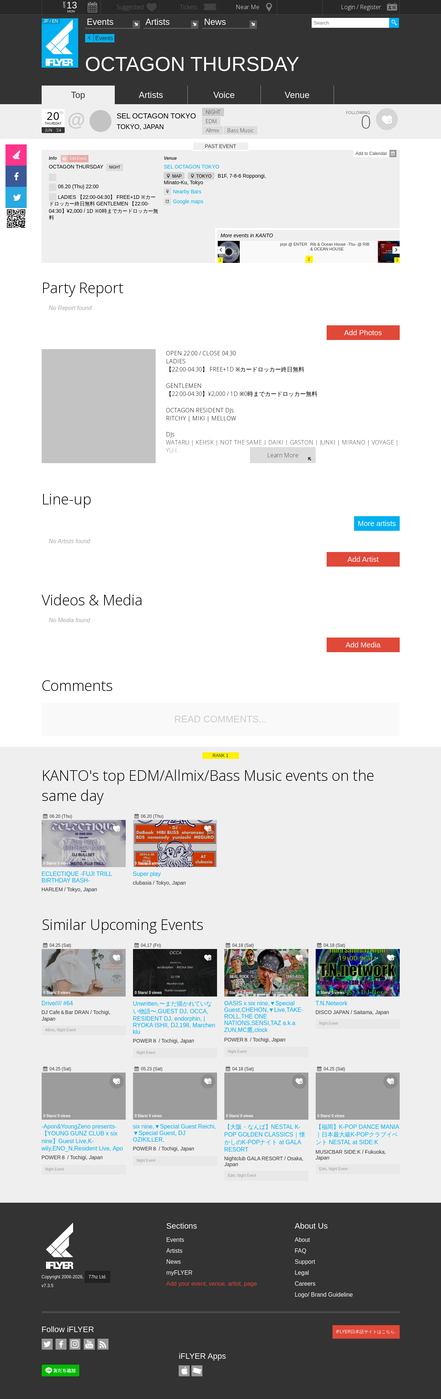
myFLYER (179, 1273)
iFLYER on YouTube (89, 1344)
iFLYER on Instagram (74, 1344)
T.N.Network (331, 1003)
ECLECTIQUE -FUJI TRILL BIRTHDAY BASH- (77, 877)
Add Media (363, 645)
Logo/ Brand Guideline (323, 1295)
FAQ (300, 1251)
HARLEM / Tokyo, (69, 889)
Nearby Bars (187, 191)
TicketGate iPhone (196, 1370)
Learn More (283, 455)
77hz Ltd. (97, 1276)
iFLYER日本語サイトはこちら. (366, 1331)
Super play (147, 874)
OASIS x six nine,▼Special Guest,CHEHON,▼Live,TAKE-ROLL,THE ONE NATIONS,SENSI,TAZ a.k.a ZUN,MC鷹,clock (263, 1016)
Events (100, 22)
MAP (177, 176)
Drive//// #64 (57, 1003)
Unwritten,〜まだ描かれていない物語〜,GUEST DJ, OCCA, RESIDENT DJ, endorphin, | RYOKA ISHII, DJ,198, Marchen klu (174, 1018)
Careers (304, 1284)
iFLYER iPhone (184, 1370)
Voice (224, 95)
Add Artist (363, 559)
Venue (297, 95)
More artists (377, 523)
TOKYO (204, 176)
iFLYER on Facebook (61, 1344)
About (302, 1240)
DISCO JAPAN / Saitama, (352, 1012)
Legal (301, 1273)
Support (304, 1262)
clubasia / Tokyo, (159, 883)
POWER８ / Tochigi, (163, 1041)
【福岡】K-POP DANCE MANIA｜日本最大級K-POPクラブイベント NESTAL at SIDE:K (357, 1134)
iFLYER (60, 1246)
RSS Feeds (103, 1344)
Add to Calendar (371, 153)
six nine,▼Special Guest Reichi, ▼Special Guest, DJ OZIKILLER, (174, 1133)
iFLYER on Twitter (47, 1344)
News (215, 22)
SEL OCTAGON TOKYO (191, 167)
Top (78, 95)
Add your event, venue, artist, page (211, 1284)
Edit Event (78, 158)
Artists (157, 22)
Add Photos (363, 333)
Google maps (188, 201)
